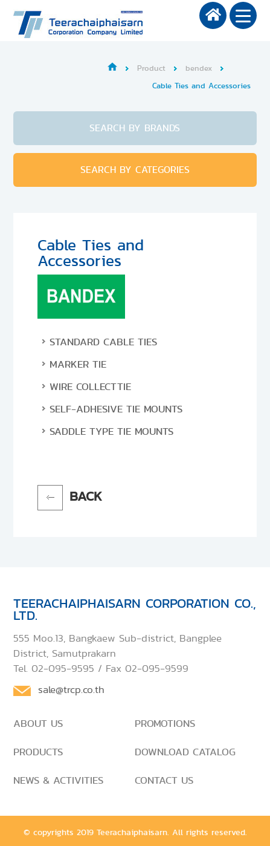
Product (151, 68)
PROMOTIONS (165, 723)
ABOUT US (38, 723)
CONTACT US (164, 780)
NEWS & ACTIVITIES (58, 780)
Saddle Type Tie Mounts (111, 431)
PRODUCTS (38, 751)
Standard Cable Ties (103, 341)
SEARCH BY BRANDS (134, 128)
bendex (198, 68)
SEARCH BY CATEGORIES (135, 170)
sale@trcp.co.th (71, 689)
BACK (85, 496)
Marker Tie (78, 364)
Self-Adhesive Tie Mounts (116, 409)
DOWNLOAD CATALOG (185, 751)
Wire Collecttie (90, 386)
